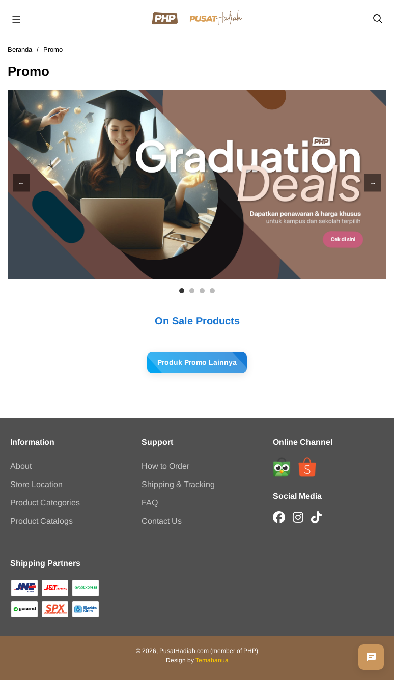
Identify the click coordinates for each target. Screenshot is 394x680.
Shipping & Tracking (178, 484)
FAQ (150, 502)
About (21, 466)
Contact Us (162, 521)
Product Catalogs (41, 521)
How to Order (165, 466)
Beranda (20, 49)
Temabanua (212, 660)
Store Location (36, 484)
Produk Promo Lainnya (197, 362)
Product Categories (45, 502)
